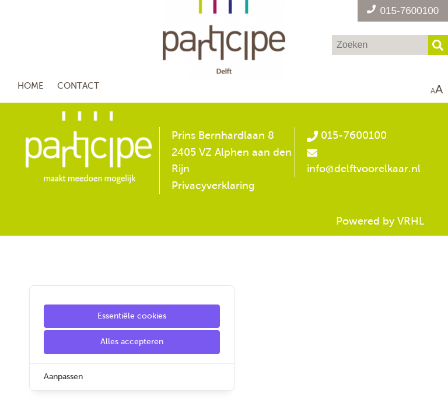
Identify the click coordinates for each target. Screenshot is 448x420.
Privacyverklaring (213, 185)
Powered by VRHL (380, 221)
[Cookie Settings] (13, 403)
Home (31, 85)
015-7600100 (346, 135)
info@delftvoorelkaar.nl (364, 168)
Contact (78, 85)
